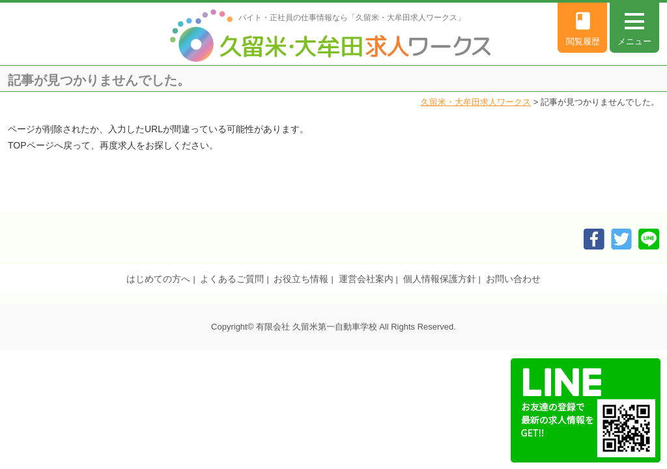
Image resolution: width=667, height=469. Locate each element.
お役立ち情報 (301, 279)
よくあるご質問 (232, 279)
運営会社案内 (366, 279)
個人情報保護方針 (439, 279)
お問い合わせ (513, 279)
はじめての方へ (158, 279)
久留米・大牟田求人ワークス (476, 102)
